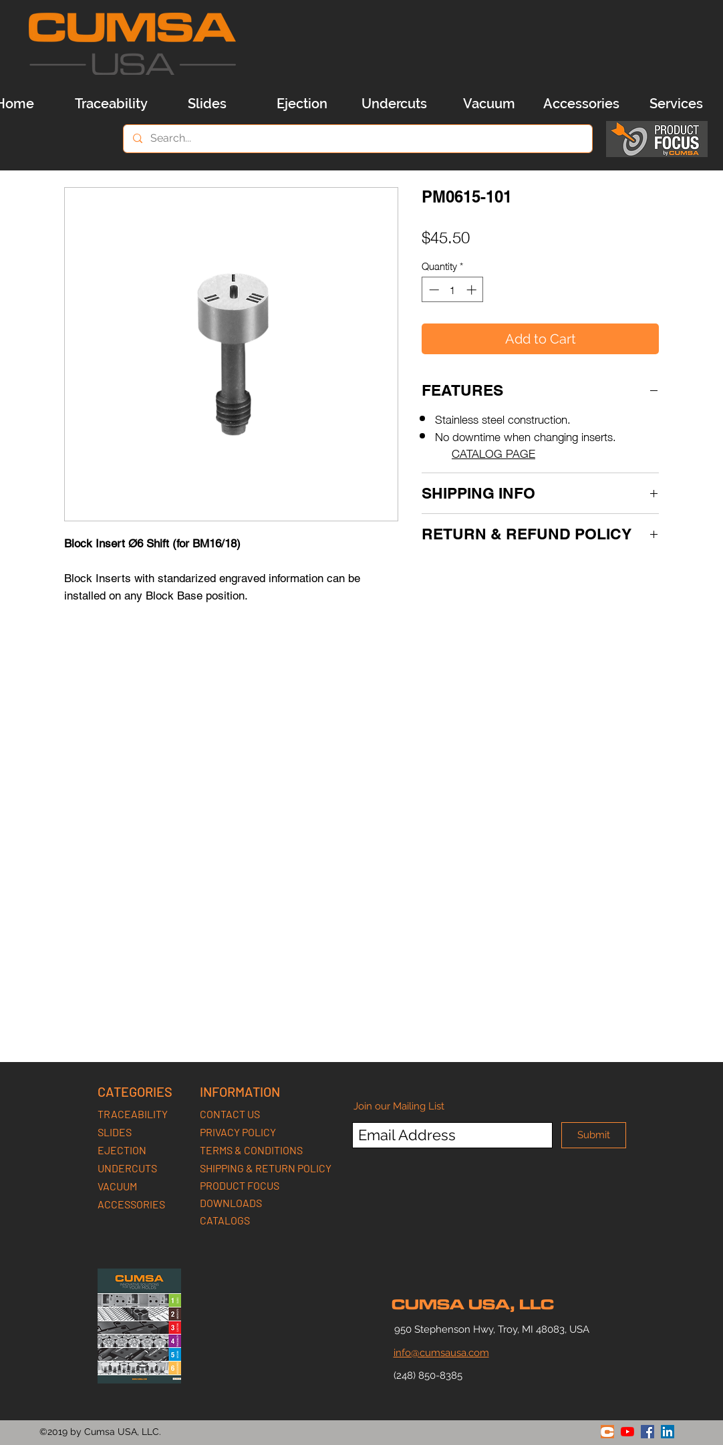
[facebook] (647, 1431)
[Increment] (473, 289)
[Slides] (207, 103)
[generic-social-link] (607, 1431)
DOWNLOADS (231, 1202)
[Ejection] (302, 103)
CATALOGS (225, 1220)
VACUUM (117, 1186)
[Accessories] (581, 103)
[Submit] (593, 1135)
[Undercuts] (394, 103)
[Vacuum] (489, 103)
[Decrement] (433, 289)
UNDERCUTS (127, 1168)
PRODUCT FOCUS (239, 1185)
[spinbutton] (453, 289)
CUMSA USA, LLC (473, 1304)
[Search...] (357, 138)
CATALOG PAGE (493, 452)
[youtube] (627, 1431)
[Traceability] (110, 103)
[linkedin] (667, 1431)
